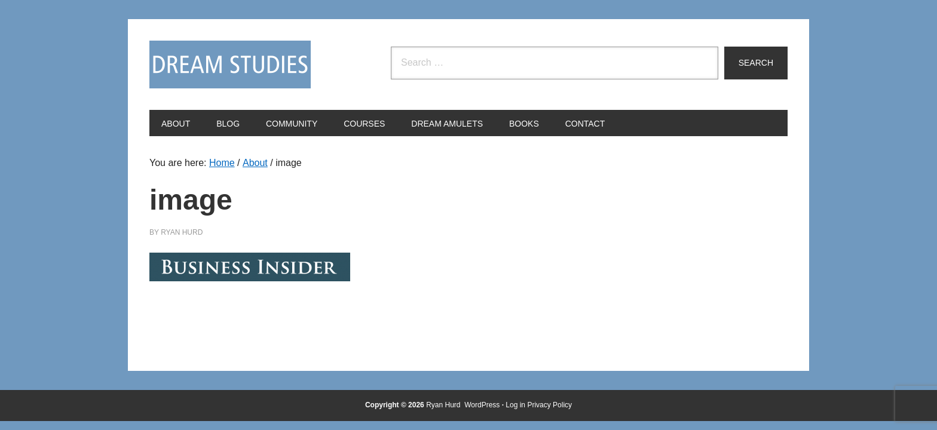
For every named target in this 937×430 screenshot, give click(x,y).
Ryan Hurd (444, 405)
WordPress (482, 405)
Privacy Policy (549, 405)
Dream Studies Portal (230, 64)
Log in (515, 405)
